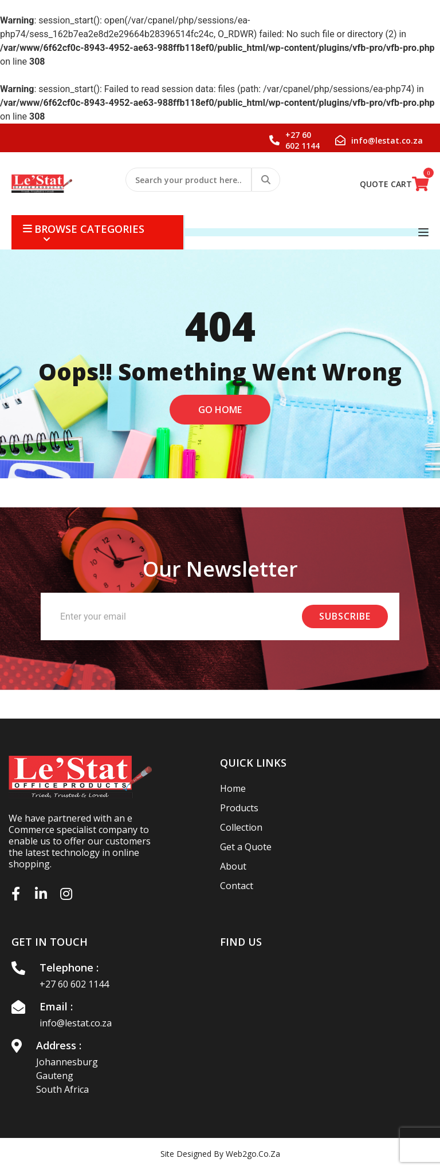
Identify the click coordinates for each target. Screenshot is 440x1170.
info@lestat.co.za (76, 1023)
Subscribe (345, 616)
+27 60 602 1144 (74, 984)
